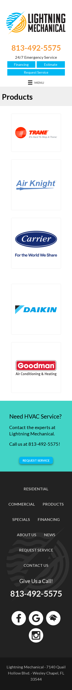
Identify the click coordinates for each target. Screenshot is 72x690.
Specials (21, 519)
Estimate (50, 64)
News (49, 534)
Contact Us (36, 565)
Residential (36, 488)
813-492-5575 (36, 47)
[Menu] (36, 82)
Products (53, 504)
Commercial (21, 504)
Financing (21, 64)
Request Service (36, 72)
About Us (26, 534)
